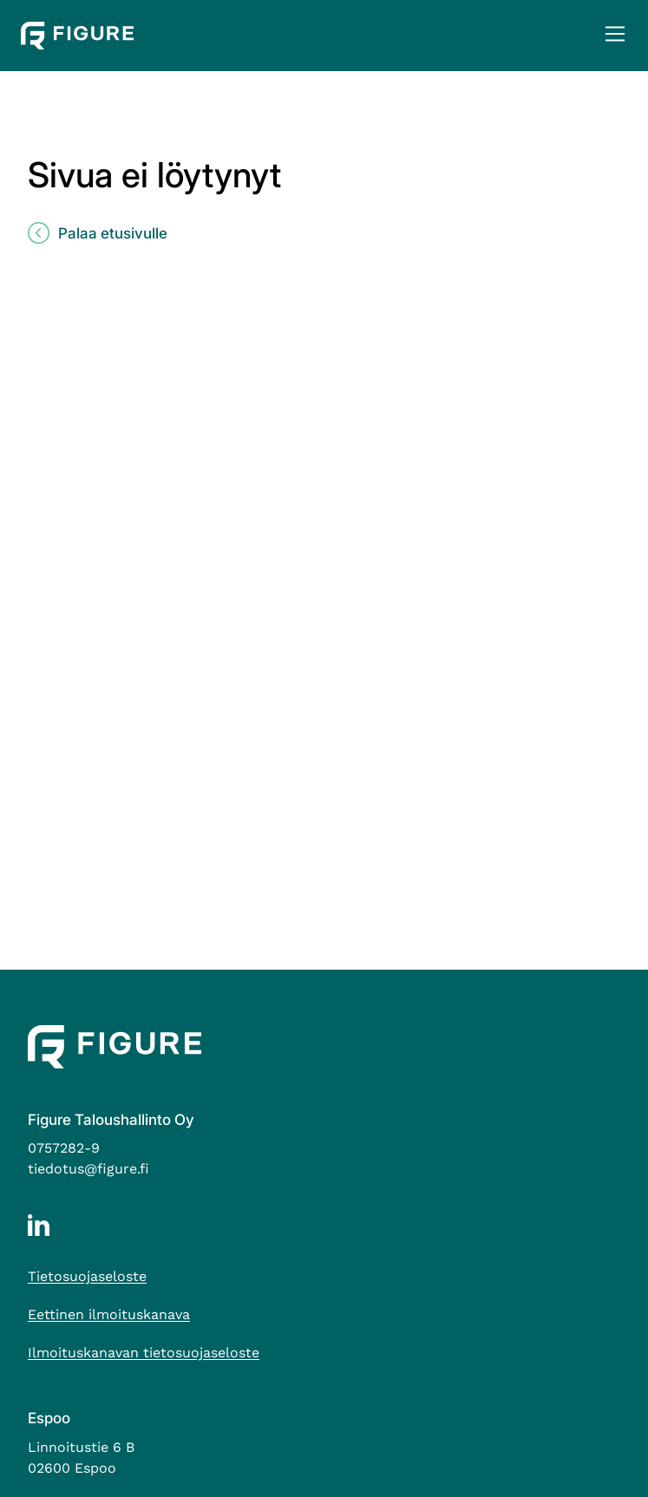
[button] (614, 35)
